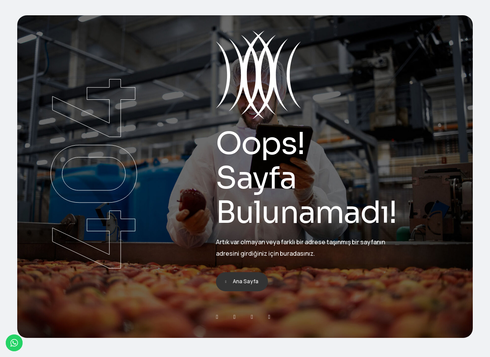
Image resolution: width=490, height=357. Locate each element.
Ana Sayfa (245, 281)
